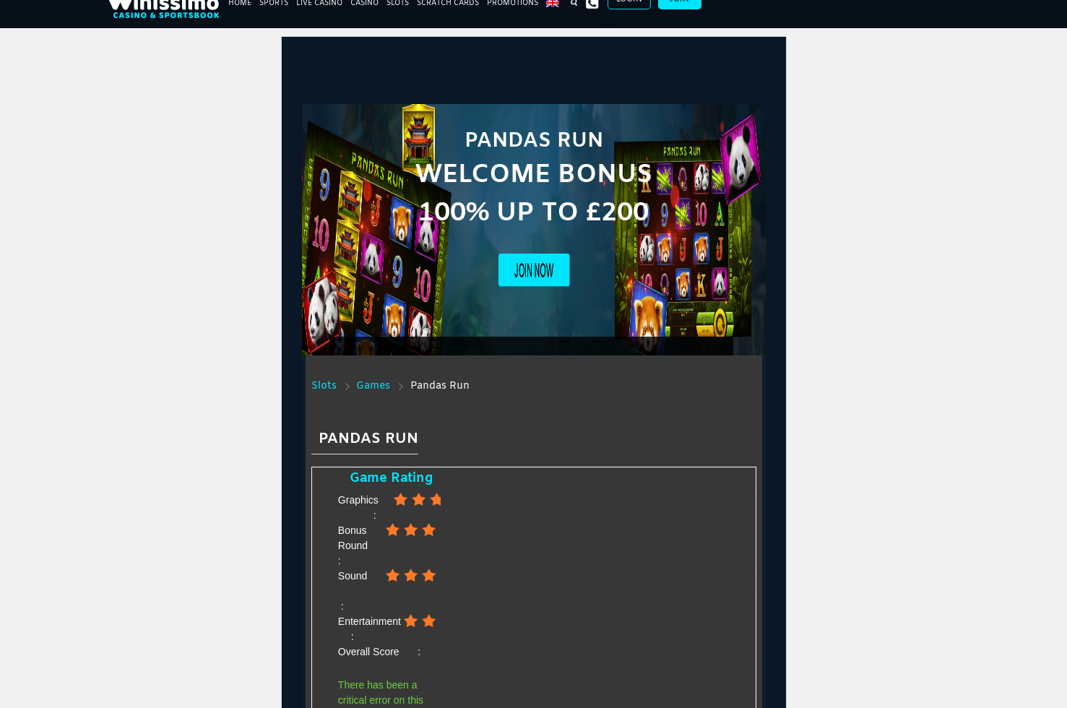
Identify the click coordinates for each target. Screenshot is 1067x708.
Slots (324, 386)
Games (373, 386)
